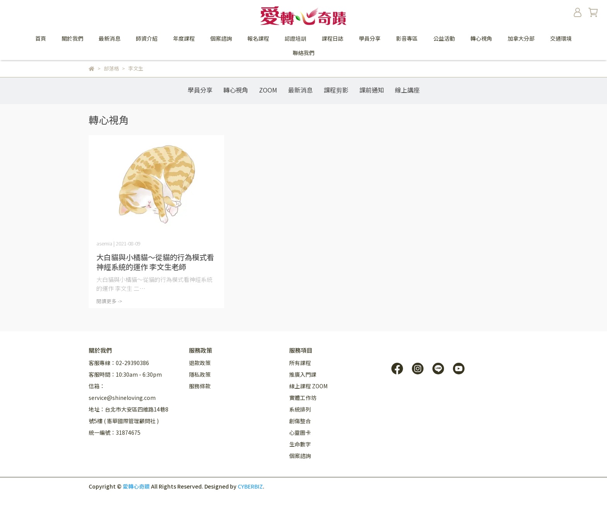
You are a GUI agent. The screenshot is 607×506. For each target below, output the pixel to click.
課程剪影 (336, 89)
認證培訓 (295, 38)
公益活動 (444, 38)
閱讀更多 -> (109, 301)
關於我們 (72, 38)
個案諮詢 (221, 38)
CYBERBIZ (250, 486)
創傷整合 (300, 421)
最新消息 (109, 38)
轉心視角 (235, 89)
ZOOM (268, 89)
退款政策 (200, 363)
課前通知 (371, 89)
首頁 (40, 38)
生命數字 (300, 444)
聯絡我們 (303, 53)
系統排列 (300, 409)
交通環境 (561, 38)
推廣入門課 (302, 374)
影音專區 (407, 38)
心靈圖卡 (300, 432)
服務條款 (200, 386)
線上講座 (407, 89)
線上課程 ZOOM (308, 386)
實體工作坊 (302, 397)
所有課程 (300, 363)
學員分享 (370, 38)
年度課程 (184, 38)
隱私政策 (200, 374)
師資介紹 (147, 38)
